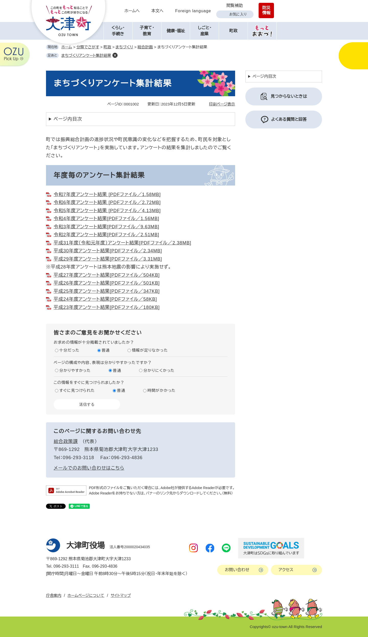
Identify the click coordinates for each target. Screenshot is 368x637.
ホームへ (132, 11)
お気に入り (238, 14)
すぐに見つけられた (77, 390)
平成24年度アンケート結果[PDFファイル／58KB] (105, 299)
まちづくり (124, 47)
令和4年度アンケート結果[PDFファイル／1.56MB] (106, 218)
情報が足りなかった (150, 350)
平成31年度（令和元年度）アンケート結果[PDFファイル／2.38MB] (122, 242)
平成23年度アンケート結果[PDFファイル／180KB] (107, 307)
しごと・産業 (204, 31)
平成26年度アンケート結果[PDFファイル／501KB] (107, 283)
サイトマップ (121, 595)
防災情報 (266, 10)
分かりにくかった (159, 370)
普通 (106, 350)
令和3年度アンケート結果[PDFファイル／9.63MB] (106, 226)
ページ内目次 (68, 119)
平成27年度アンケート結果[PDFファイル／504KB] (107, 275)
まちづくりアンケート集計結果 (86, 55)
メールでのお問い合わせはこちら (89, 468)
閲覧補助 (234, 5)
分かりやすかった (75, 370)
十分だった (69, 350)
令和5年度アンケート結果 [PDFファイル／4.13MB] (107, 210)
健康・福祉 (176, 31)
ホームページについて (85, 595)
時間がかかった (161, 390)
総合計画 (145, 47)
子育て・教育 (147, 31)
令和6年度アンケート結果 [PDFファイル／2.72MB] (107, 202)
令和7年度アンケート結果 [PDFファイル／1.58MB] (107, 194)
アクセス (286, 570)
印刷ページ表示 (222, 104)
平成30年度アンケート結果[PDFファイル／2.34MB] (108, 250)
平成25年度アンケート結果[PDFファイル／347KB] (107, 291)
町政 (233, 31)
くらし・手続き (117, 31)
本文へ (157, 11)
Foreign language (193, 11)
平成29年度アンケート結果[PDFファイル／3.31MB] (108, 259)
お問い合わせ (237, 570)
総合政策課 (66, 441)
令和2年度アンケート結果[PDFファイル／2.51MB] (106, 234)
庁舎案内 (53, 595)
